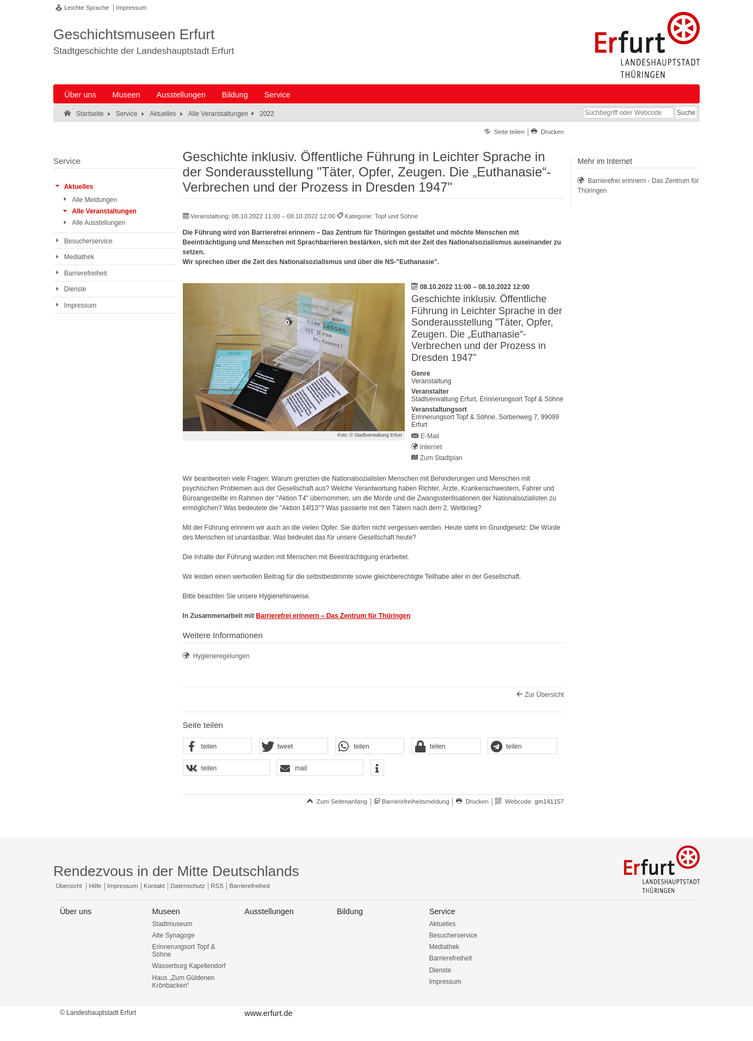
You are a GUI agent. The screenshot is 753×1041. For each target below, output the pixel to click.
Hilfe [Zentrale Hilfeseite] (95, 886)
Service (277, 94)
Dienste (440, 970)
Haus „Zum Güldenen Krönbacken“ (183, 981)
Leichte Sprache (86, 7)
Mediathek (444, 947)
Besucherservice (453, 935)
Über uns (80, 94)
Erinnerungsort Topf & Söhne (183, 950)
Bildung (235, 94)
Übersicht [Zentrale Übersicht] (69, 886)
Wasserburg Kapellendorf (189, 966)
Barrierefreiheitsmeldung (415, 801)
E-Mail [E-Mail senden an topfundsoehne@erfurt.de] (430, 436)
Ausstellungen (181, 94)
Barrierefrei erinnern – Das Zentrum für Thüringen (333, 616)
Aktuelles (442, 924)
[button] (217, 746)
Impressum (131, 7)
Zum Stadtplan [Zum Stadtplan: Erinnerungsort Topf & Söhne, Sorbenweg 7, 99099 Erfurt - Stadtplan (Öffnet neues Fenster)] (441, 458)
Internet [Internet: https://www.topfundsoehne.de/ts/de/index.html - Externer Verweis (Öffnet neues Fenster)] (431, 447)
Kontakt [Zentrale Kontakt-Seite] (154, 886)
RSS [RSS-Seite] (217, 886)
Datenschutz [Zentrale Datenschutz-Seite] (187, 886)
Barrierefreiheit (450, 958)
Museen (126, 94)
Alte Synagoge (173, 935)
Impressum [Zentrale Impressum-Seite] (122, 886)
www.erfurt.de (268, 1013)
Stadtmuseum (172, 924)
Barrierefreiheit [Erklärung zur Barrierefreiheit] (249, 886)
